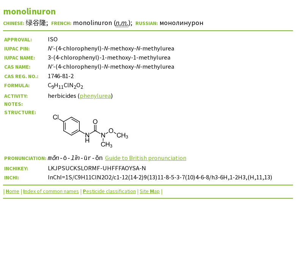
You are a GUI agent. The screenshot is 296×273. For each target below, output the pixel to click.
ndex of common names (51, 191)
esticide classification (109, 191)
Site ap (150, 191)
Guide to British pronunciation (148, 158)
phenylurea (95, 95)
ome (12, 191)
